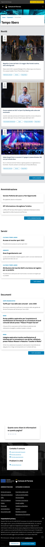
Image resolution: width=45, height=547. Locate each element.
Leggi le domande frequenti (17, 452)
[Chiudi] (43, 518)
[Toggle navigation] (3, 6)
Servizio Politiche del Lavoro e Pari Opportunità (19, 195)
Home (3, 17)
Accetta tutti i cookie (28, 543)
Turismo (18, 509)
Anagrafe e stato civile (22, 492)
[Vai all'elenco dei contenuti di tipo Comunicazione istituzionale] (9, 121)
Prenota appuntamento (16, 457)
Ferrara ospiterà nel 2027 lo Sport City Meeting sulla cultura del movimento (21, 111)
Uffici (2, 497)
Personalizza (14, 543)
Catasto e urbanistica (22, 506)
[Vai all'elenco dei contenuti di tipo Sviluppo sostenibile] (28, 121)
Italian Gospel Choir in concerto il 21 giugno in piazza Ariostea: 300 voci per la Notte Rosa (22, 158)
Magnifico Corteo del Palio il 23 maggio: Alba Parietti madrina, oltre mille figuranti (21, 64)
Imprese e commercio (22, 500)
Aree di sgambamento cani (12, 253)
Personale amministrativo (5, 507)
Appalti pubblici (20, 503)
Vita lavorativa (20, 497)
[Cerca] (43, 7)
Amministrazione (7, 487)
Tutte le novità (37, 178)
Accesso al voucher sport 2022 (13, 240)
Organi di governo (6, 492)
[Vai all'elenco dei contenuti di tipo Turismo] (16, 75)
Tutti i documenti (36, 353)
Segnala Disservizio (15, 465)
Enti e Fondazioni (6, 500)
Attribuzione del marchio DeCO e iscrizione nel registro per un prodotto (22, 269)
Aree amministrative (7, 495)
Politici (3, 503)
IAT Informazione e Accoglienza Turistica (17, 206)
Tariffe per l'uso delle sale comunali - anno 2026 (20, 303)
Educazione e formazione (23, 514)
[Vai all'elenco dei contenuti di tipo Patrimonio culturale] (8, 75)
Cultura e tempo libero (22, 495)
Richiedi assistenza (15, 454)
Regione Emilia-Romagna (6, 2)
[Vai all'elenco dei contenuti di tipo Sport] (19, 121)
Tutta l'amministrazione (34, 218)
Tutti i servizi (37, 281)
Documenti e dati (6, 511)
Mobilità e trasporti (21, 511)
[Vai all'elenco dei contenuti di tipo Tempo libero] (24, 75)
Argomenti (10, 17)
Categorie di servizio (23, 487)
